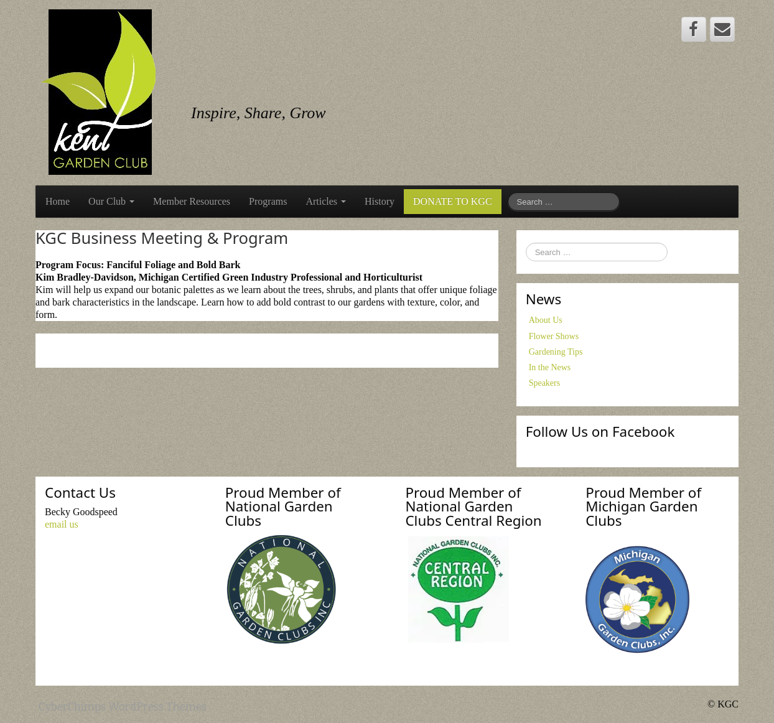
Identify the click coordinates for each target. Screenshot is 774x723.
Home (57, 201)
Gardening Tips (556, 352)
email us (61, 524)
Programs (268, 201)
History (379, 201)
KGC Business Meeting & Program (161, 238)
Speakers (545, 383)
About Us (545, 320)
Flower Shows (554, 336)
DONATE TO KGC (452, 201)
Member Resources (191, 201)
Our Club (111, 201)
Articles (325, 201)
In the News (550, 367)
